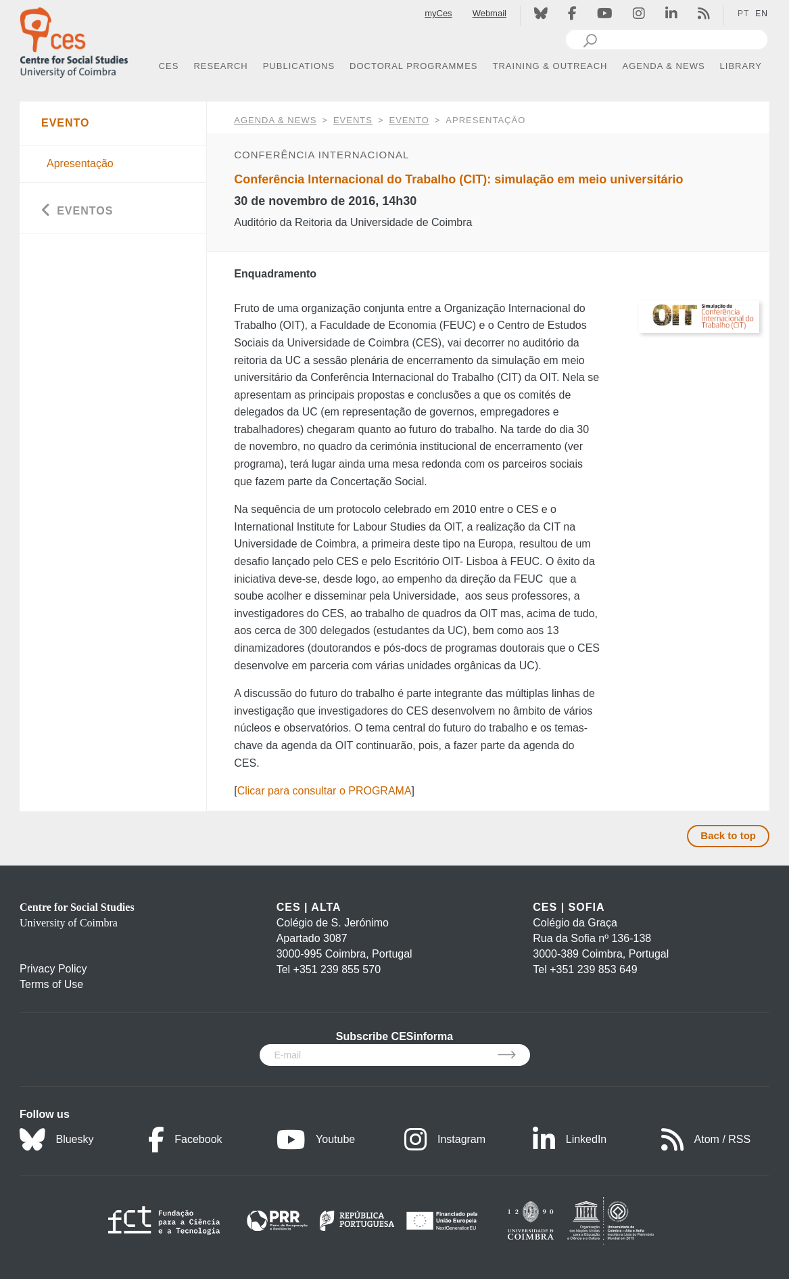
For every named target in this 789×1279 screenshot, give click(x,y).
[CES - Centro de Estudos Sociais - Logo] (74, 39)
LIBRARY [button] (741, 66)
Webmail (489, 13)
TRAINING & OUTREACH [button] (550, 66)
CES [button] (169, 66)
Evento (409, 120)
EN (761, 13)
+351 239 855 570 (337, 969)
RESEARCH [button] (220, 66)
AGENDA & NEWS (275, 120)
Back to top (728, 835)
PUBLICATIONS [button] (299, 66)
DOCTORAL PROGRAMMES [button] (413, 66)
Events (353, 120)
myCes (438, 13)
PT (743, 13)
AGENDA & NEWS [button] (664, 66)
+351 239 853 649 (593, 969)
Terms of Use (51, 984)
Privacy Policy (53, 968)
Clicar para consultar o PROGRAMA (324, 790)
